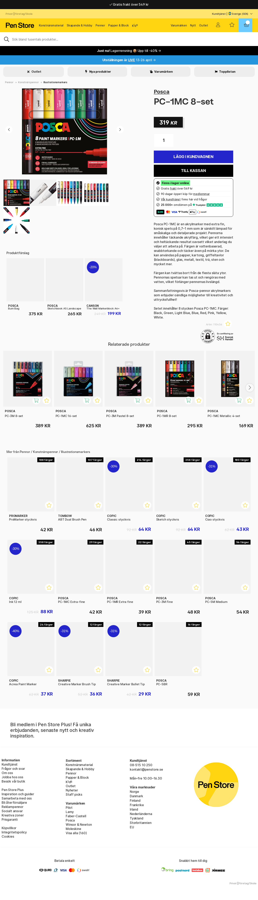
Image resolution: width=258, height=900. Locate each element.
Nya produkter (100, 71)
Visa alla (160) (76, 833)
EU (132, 827)
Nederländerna (141, 814)
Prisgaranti (10, 819)
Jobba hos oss (12, 777)
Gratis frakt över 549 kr (129, 4)
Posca (162, 91)
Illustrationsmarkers (55, 82)
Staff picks (74, 794)
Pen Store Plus (13, 790)
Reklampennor (12, 807)
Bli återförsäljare (14, 802)
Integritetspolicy (14, 832)
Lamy (70, 812)
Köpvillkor (9, 828)
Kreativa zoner (13, 815)
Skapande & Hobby (79, 25)
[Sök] (129, 39)
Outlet (203, 25)
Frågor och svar (13, 769)
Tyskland (136, 818)
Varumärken (179, 25)
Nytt (193, 25)
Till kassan (193, 170)
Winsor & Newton (79, 824)
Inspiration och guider (18, 794)
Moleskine (73, 829)
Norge (134, 792)
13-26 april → (129, 60)
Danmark (136, 796)
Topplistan (226, 71)
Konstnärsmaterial (51, 25)
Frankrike (137, 805)
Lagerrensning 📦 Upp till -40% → (129, 51)
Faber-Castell (76, 816)
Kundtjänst (219, 13)
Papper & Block (118, 25)
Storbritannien (141, 823)
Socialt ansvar (12, 811)
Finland (135, 800)
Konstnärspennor (28, 82)
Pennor (100, 25)
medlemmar (201, 194)
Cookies (8, 836)
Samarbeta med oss (17, 798)
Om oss (7, 773)
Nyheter (72, 790)
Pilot (69, 808)
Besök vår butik (13, 781)
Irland (134, 809)
